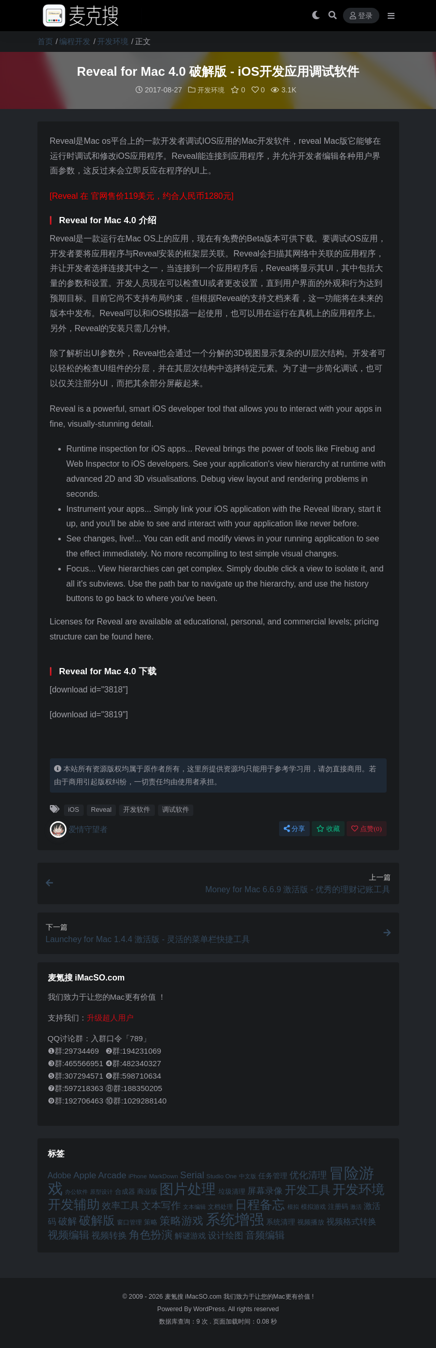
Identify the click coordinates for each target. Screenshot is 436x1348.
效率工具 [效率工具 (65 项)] (120, 1205)
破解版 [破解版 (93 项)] (97, 1220)
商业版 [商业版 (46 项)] (147, 1191)
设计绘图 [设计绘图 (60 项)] (225, 1235)
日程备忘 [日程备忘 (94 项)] (260, 1204)
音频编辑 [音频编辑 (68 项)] (265, 1234)
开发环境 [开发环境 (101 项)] (359, 1189)
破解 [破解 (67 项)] (67, 1220)
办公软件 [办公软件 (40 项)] (76, 1191)
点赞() (366, 828)
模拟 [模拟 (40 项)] (293, 1206)
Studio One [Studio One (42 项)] (221, 1175)
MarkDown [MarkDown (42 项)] (163, 1175)
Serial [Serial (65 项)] (192, 1174)
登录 (361, 16)
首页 (45, 41)
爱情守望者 (79, 829)
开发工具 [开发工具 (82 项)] (308, 1189)
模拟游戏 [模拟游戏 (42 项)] (313, 1206)
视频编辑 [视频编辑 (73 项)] (68, 1234)
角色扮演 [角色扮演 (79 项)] (151, 1234)
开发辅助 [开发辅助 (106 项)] (74, 1203)
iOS (73, 809)
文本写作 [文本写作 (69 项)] (161, 1205)
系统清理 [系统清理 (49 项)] (280, 1221)
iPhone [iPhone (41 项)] (137, 1176)
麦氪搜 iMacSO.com (194, 1296)
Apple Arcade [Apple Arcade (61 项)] (99, 1175)
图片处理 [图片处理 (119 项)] (188, 1188)
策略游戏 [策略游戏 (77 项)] (181, 1220)
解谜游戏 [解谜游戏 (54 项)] (190, 1235)
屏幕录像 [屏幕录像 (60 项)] (265, 1190)
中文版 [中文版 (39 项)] (247, 1176)
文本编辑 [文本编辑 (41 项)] (194, 1206)
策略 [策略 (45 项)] (150, 1222)
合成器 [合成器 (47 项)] (125, 1191)
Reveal (101, 809)
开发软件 (136, 809)
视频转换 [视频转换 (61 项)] (109, 1235)
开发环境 (112, 41)
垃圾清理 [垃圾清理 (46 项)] (231, 1191)
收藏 (328, 828)
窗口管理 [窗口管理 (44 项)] (129, 1222)
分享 (294, 828)
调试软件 (175, 809)
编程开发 (74, 41)
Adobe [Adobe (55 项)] (60, 1174)
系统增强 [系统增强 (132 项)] (235, 1218)
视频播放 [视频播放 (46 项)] (310, 1222)
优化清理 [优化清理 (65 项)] (308, 1174)
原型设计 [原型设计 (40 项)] (101, 1191)
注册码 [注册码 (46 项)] (338, 1206)
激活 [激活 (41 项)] (356, 1206)
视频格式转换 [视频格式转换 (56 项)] (351, 1221)
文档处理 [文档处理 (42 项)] (220, 1206)
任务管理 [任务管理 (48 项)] (272, 1175)
